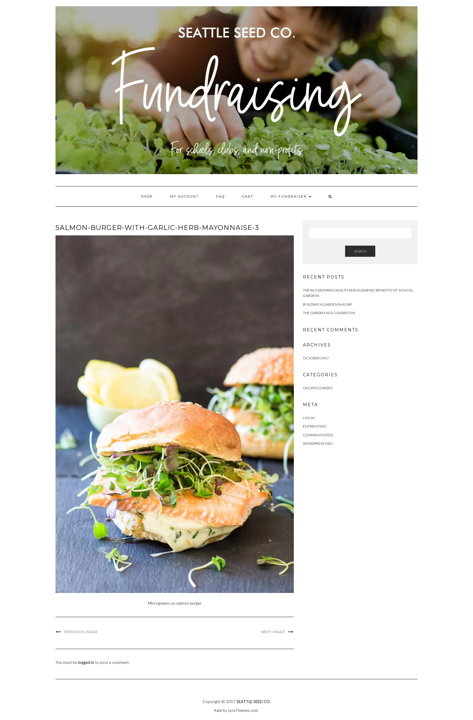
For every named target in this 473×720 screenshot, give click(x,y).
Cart (247, 196)
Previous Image (81, 632)
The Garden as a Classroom (329, 313)
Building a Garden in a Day (327, 304)
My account (184, 196)
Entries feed (314, 426)
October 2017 (316, 358)
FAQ (220, 196)
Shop (147, 196)
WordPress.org (318, 443)
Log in (309, 418)
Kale (218, 710)
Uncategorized (317, 388)
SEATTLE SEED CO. (254, 701)
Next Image (273, 632)
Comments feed (318, 435)
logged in (86, 662)
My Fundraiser (291, 196)
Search (360, 251)
